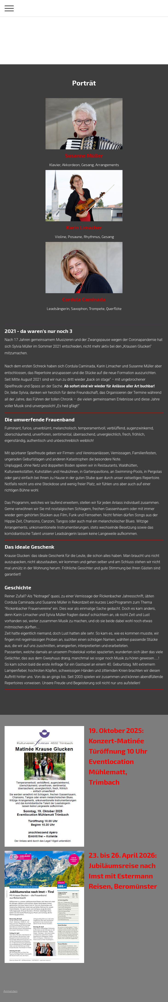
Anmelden (10, 991)
